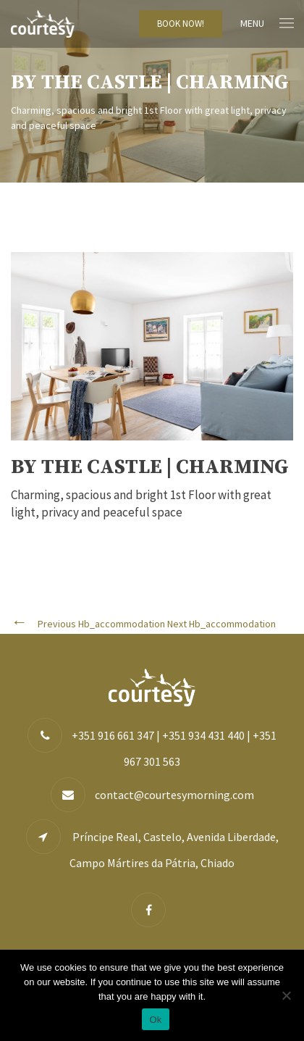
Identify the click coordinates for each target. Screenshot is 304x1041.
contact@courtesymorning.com (174, 794)
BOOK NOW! (180, 23)
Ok (155, 1019)
